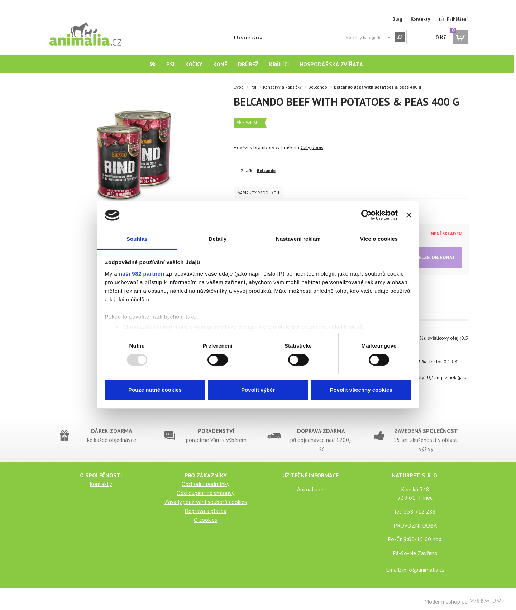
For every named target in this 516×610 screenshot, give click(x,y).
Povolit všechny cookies (361, 390)
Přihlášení (457, 19)
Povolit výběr (258, 390)
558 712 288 (420, 506)
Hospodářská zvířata (331, 64)
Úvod (239, 87)
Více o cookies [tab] (379, 239)
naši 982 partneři (142, 274)
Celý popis (312, 147)
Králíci (279, 64)
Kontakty (420, 19)
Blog (397, 19)
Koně (220, 64)
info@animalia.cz (423, 564)
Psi (170, 64)
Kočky (193, 64)
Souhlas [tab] (137, 239)
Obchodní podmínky (205, 479)
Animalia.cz (310, 484)
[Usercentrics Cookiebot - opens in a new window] (366, 215)
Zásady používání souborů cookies (205, 497)
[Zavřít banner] (408, 215)
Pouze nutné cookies (155, 390)
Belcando (318, 87)
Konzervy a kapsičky (282, 87)
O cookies (205, 515)
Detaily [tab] (218, 239)
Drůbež (248, 64)
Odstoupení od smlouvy (205, 488)
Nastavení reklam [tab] (298, 239)
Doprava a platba (205, 506)
